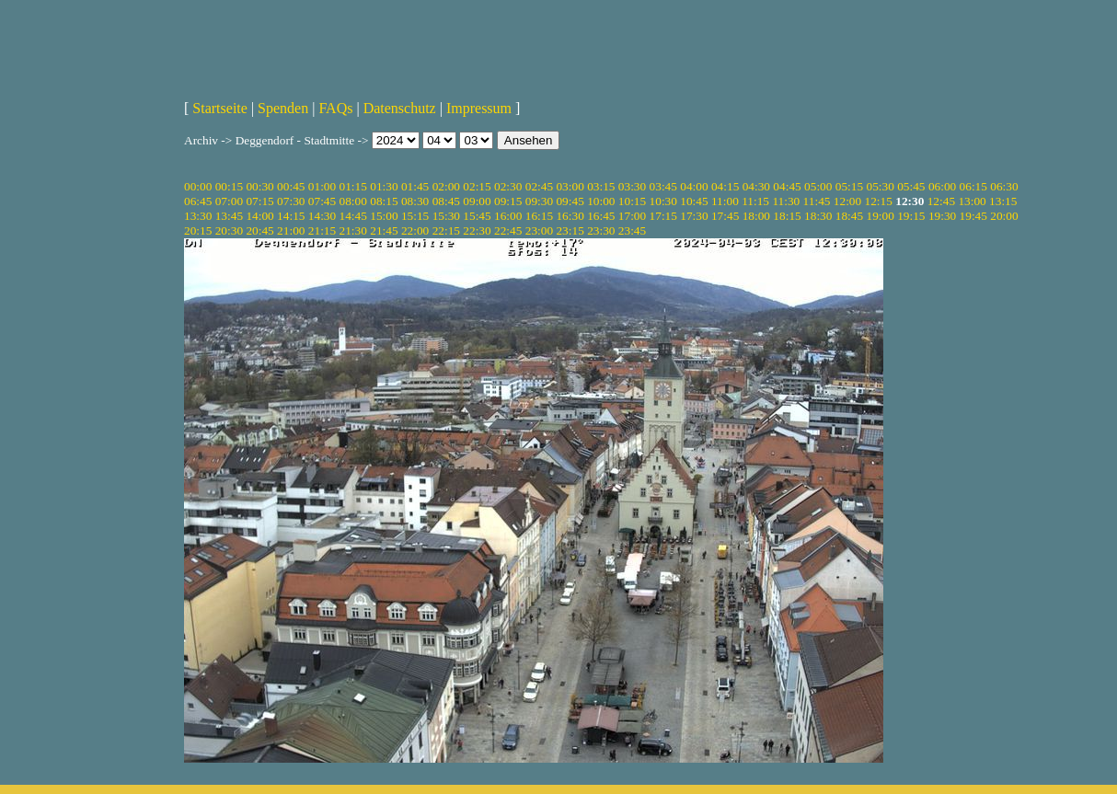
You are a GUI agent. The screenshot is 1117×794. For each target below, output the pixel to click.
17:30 (694, 216)
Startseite (220, 108)
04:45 (786, 186)
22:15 (446, 230)
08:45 (446, 201)
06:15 (973, 186)
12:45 (941, 201)
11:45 (817, 201)
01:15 (353, 186)
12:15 (878, 201)
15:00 (383, 216)
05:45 (911, 186)
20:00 (1004, 216)
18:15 (786, 216)
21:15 (322, 230)
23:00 (539, 230)
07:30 (291, 201)
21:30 (353, 230)
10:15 (632, 201)
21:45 (383, 230)
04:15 (725, 186)
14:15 (291, 216)
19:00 (879, 216)
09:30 (539, 201)
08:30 (415, 201)
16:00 (508, 216)
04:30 (756, 186)
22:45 (508, 230)
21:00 (291, 230)
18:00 (756, 216)
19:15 (911, 216)
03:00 (569, 186)
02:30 (508, 186)
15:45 (476, 216)
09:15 (508, 201)
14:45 (353, 216)
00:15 (229, 186)
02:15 (476, 186)
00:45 (291, 186)
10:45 (694, 201)
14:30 (322, 216)
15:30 (446, 216)
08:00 (353, 201)
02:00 (446, 186)
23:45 (632, 230)
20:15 (198, 230)
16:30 (569, 216)
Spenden (283, 108)
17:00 (632, 216)
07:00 (229, 201)
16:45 (601, 216)
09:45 (569, 201)
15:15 (415, 216)
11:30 (786, 201)
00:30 (259, 186)
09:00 (476, 201)
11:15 (755, 201)
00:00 (198, 186)
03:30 (632, 186)
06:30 (1004, 186)
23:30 (601, 230)
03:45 (663, 186)
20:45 (259, 230)
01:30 (383, 186)
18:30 (818, 216)
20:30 (229, 230)
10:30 (663, 201)
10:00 (601, 201)
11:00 (725, 201)
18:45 (849, 216)
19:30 (942, 216)
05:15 (849, 186)
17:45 (725, 216)
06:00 (942, 186)
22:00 (415, 230)
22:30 (476, 230)
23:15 (569, 230)
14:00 (259, 216)
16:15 (539, 216)
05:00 (818, 186)
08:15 (383, 201)
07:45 (322, 201)
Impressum (479, 108)
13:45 (229, 216)
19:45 (973, 216)
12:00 (847, 201)
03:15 (601, 186)
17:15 (663, 216)
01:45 (415, 186)
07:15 (259, 201)
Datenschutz (399, 108)
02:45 (539, 186)
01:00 (322, 186)
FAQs (335, 108)
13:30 (198, 216)
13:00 (971, 201)
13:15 (1003, 201)
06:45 (198, 201)
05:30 (879, 186)
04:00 (694, 186)
